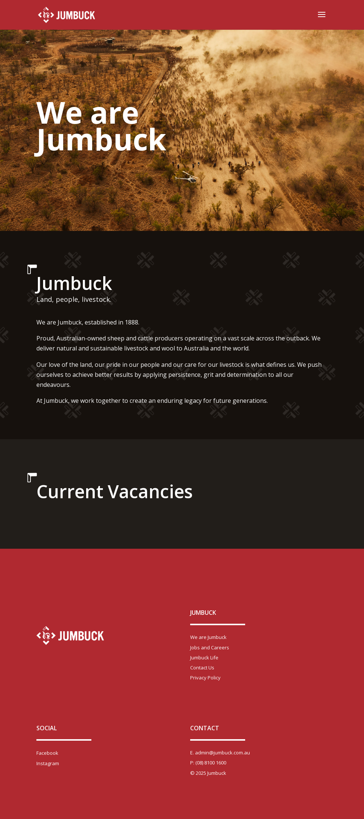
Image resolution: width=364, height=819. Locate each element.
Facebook (47, 753)
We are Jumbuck (208, 637)
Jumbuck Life (204, 657)
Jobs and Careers (209, 647)
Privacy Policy (205, 677)
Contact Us (202, 667)
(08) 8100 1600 (210, 762)
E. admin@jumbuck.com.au (220, 752)
